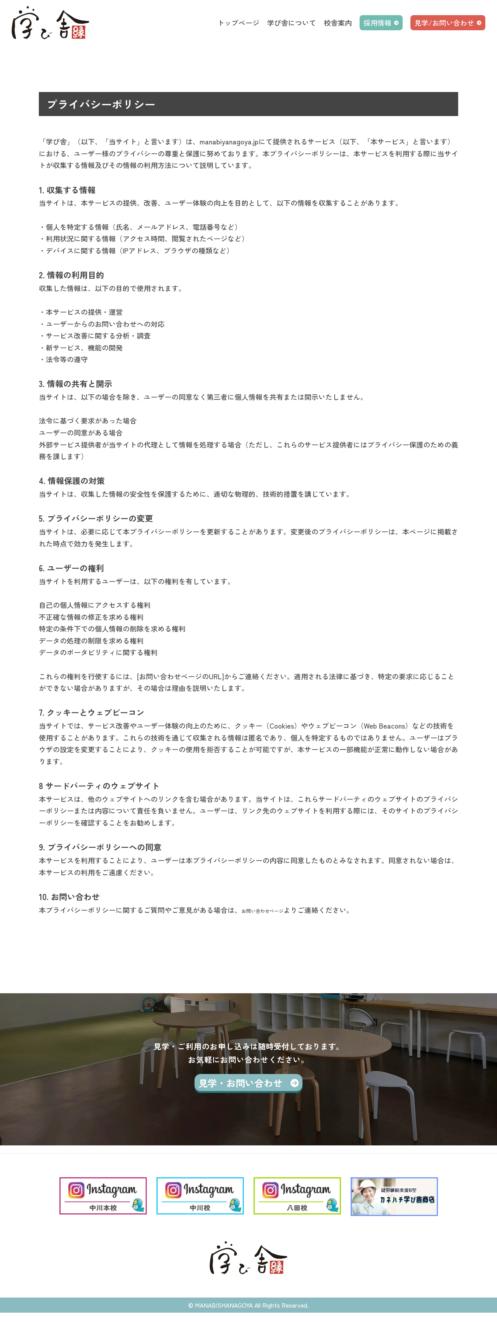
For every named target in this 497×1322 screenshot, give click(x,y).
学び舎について (291, 22)
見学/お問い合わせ (444, 22)
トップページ (238, 22)
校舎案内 (338, 22)
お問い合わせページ (273, 910)
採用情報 (377, 22)
